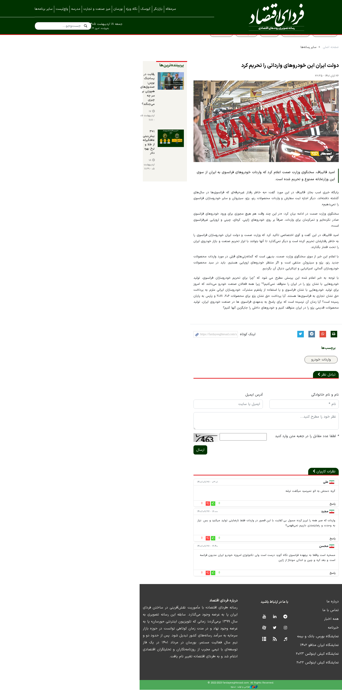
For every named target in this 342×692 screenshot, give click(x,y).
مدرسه (75, 9)
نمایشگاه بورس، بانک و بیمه (286, 638)
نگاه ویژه (131, 9)
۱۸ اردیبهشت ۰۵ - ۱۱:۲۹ (54, 135)
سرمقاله (171, 9)
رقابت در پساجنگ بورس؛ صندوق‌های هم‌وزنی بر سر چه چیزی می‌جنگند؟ (54, 90)
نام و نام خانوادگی (293, 407)
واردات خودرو (289, 371)
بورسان (118, 9)
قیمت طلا (238, 43)
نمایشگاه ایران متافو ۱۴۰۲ (287, 647)
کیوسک (145, 9)
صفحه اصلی (299, 57)
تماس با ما (299, 612)
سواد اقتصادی (293, 43)
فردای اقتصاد (267, 17)
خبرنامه (301, 629)
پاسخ (301, 516)
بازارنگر (158, 9)
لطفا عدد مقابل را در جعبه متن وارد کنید (275, 448)
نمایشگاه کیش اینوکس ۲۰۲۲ (286, 664)
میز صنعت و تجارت (96, 9)
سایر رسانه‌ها (277, 57)
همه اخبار (300, 621)
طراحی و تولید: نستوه (174, 689)
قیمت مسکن (190, 43)
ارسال (111, 462)
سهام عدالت (215, 43)
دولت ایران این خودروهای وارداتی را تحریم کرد (258, 75)
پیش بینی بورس (264, 43)
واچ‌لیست (62, 9)
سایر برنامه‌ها (44, 9)
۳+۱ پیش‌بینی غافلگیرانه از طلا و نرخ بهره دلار (54, 120)
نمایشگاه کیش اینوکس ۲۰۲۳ (285, 655)
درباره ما (301, 603)
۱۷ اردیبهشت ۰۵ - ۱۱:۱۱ (50, 105)
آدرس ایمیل (194, 407)
